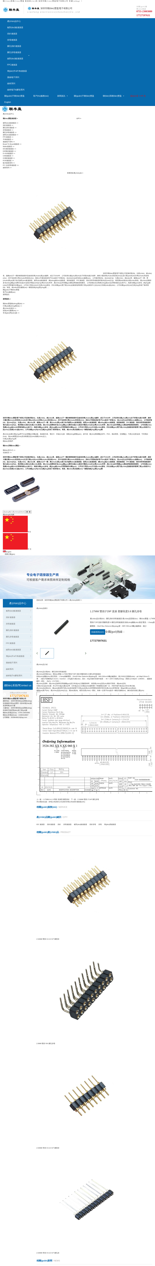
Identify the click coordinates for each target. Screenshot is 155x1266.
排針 (59, 824)
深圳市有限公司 (51, 8)
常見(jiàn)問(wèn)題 (10, 313)
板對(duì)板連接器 (15, 27)
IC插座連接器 (8, 158)
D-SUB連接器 (8, 153)
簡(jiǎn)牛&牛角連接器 (17, 71)
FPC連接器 (12, 65)
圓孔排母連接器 (14, 52)
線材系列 (11, 83)
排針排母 (93, 824)
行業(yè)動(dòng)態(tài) (11, 306)
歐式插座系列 (8, 163)
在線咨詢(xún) (97, 632)
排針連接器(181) (79, 802)
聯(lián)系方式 (8, 450)
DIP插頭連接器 (8, 151)
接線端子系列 (13, 77)
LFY (79, 118)
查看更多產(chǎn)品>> (75, 173)
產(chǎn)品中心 (14, 21)
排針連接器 (12, 34)
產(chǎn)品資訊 (8, 308)
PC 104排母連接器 (9, 165)
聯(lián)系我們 (8, 441)
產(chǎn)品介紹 (42, 664)
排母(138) (52, 802)
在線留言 (6, 452)
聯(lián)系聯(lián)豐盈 (13, 1)
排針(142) (59, 802)
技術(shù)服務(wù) (9, 310)
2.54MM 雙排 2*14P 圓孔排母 (88, 799)
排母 (100, 824)
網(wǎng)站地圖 (8, 514)
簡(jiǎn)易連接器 (110, 824)
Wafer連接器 (7, 146)
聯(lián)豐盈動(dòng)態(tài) (12, 303)
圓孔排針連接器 (14, 46)
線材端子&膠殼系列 (16, 90)
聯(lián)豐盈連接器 (10, 118)
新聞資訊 (61, 96)
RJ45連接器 (7, 160)
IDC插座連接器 (8, 149)
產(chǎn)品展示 (75, 600)
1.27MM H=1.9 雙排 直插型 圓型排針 (56, 799)
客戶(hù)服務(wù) (41, 96)
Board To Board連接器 (11, 144)
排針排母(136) (68, 802)
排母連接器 (12, 40)
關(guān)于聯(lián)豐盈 (14, 96)
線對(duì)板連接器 (15, 59)
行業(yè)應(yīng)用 (9, 439)
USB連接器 (7, 156)
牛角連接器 (7, 139)
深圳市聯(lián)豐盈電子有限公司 (56, 600)
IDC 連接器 (40, 824)
